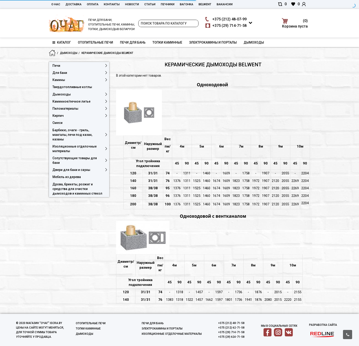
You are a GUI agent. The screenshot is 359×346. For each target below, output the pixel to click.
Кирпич (58, 115)
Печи (56, 65)
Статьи (149, 4)
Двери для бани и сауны (71, 170)
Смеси (57, 123)
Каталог (61, 42)
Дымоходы (254, 42)
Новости (132, 4)
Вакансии (225, 4)
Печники (167, 4)
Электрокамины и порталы (213, 42)
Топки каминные (167, 42)
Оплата (92, 4)
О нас (55, 4)
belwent (205, 4)
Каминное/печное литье (71, 101)
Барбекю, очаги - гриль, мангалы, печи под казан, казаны (72, 134)
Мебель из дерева (66, 177)
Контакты (112, 4)
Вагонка (186, 4)
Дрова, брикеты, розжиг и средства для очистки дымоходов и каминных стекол (77, 188)
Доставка (73, 4)
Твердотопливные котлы (72, 87)
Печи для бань (133, 42)
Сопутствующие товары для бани (74, 160)
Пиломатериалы (65, 108)
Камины (58, 80)
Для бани (59, 73)
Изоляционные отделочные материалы (74, 149)
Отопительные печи (95, 42)
